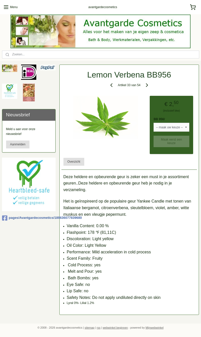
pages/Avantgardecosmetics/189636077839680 (29, 218)
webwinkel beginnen (115, 327)
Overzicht (74, 161)
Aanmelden (18, 144)
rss (98, 327)
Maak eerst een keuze (171, 141)
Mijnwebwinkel (154, 327)
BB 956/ (159, 119)
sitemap (89, 327)
